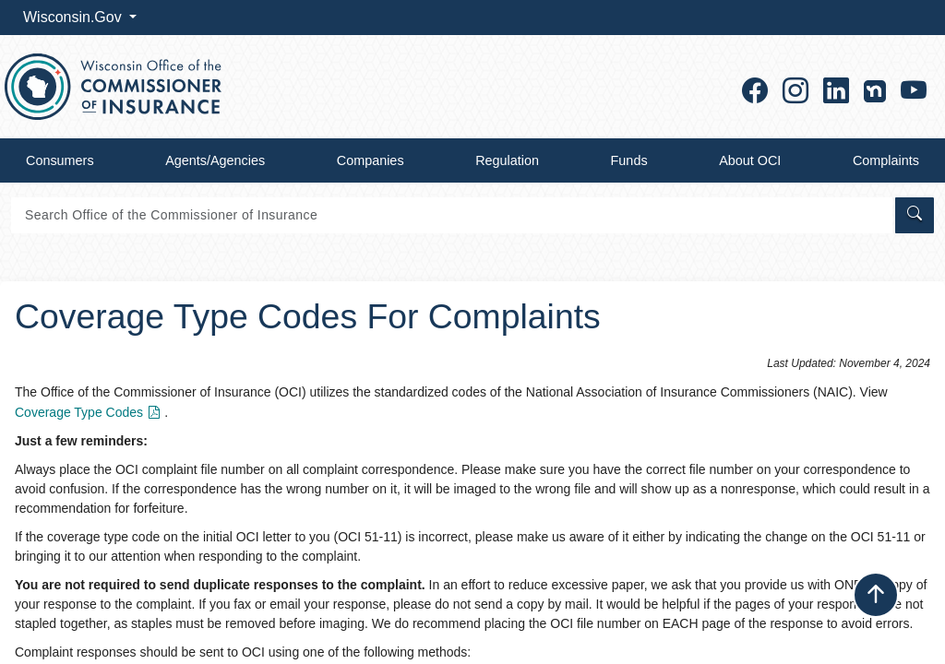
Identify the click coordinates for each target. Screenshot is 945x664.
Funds (629, 160)
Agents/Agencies (215, 160)
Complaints (886, 160)
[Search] (451, 215)
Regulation (507, 160)
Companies (370, 160)
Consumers (60, 160)
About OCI (750, 160)
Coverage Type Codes (89, 412)
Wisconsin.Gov (74, 17)
